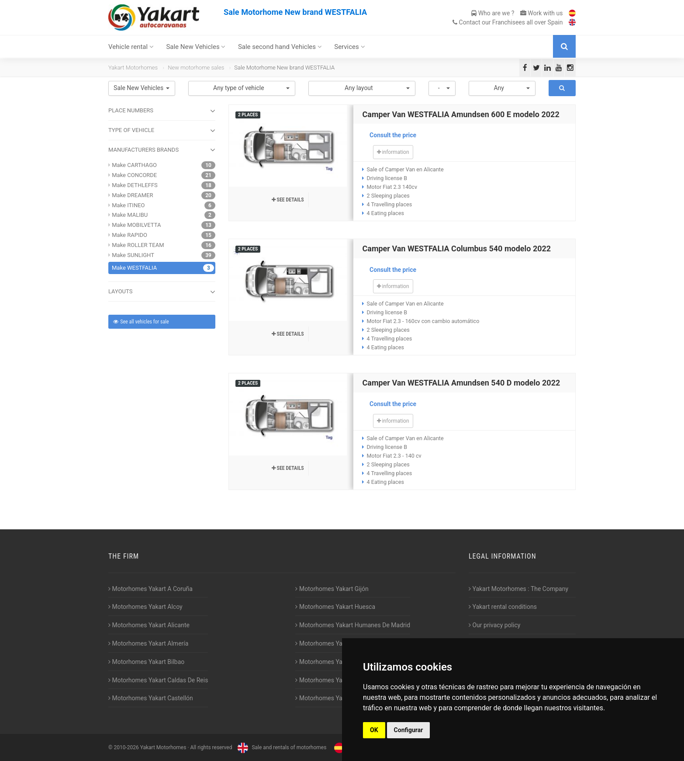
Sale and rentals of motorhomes (280, 747)
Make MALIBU (130, 215)
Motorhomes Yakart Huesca (335, 606)
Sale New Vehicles (195, 47)
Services (349, 47)
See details (288, 200)
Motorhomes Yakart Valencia (336, 680)
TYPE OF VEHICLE (161, 131)
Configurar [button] (408, 729)
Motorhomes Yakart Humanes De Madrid (352, 625)
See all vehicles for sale (140, 322)
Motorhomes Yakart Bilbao (146, 661)
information (393, 152)
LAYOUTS (161, 292)
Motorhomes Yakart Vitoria (333, 698)
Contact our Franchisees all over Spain (508, 22)
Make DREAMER (132, 195)
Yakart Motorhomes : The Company (518, 588)
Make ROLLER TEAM (138, 245)
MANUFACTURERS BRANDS (161, 150)
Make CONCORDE (134, 175)
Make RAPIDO (129, 235)
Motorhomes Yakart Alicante (149, 625)
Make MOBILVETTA (136, 225)
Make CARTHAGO (134, 165)
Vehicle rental (131, 47)
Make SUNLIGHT (133, 255)
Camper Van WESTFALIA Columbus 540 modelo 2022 (456, 248)
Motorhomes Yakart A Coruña (150, 588)
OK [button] (374, 729)
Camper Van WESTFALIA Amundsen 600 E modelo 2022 (460, 114)
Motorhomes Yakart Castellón (150, 698)
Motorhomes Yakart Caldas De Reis (158, 680)
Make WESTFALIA (134, 267)
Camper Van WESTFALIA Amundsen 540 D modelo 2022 (461, 382)
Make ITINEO (128, 205)
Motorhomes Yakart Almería (148, 643)
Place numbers (161, 111)
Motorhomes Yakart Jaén (331, 643)
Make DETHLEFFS (135, 185)
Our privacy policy (494, 625)
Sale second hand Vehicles (280, 47)
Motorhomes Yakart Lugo (331, 661)
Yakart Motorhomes (133, 67)
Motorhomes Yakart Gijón (331, 588)
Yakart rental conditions (503, 606)
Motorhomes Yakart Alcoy (145, 606)
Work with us (541, 13)
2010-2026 (126, 747)
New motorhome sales (196, 67)
